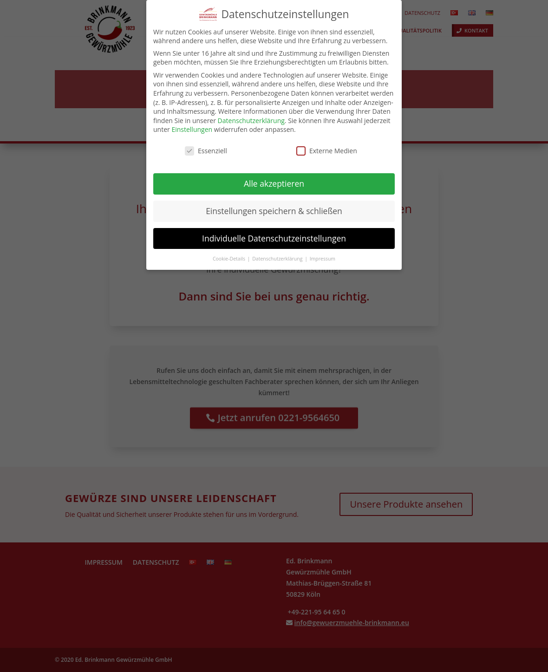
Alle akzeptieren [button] (274, 178)
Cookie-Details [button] (230, 254)
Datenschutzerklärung (251, 115)
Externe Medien (326, 146)
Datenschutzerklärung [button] (278, 254)
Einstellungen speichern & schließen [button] (274, 206)
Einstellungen (191, 125)
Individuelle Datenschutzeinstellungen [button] (274, 233)
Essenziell (206, 146)
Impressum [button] (322, 254)
